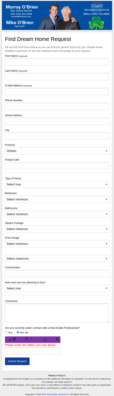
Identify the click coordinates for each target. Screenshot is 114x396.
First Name (57, 60)
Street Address (57, 119)
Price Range (57, 241)
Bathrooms (57, 212)
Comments (57, 311)
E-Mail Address (57, 89)
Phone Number (57, 104)
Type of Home (57, 182)
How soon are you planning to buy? (57, 286)
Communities (57, 271)
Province (57, 149)
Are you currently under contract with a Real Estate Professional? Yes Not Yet (42, 330)
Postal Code (57, 163)
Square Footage (57, 227)
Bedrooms (57, 197)
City (57, 134)
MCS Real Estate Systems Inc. (56, 394)
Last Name (57, 74)
